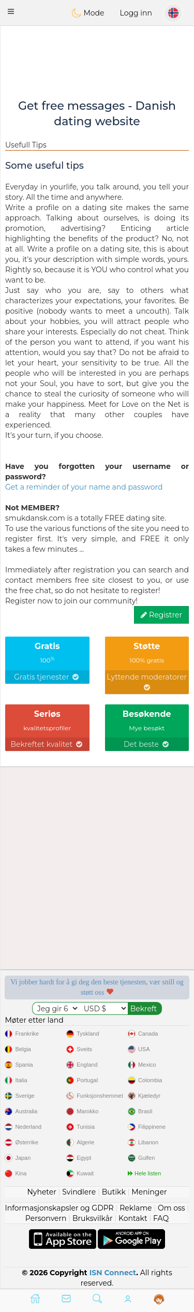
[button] (11, 11)
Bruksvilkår (92, 1218)
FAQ (161, 1218)
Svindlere (79, 1192)
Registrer (161, 615)
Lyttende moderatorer (147, 681)
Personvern (46, 1218)
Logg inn (136, 13)
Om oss (171, 1208)
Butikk (114, 1192)
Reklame (136, 1208)
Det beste (147, 744)
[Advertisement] (97, 54)
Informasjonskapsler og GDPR (59, 1208)
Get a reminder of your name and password (83, 487)
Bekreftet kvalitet (47, 744)
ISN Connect (113, 1272)
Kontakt (132, 1218)
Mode (88, 13)
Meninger (149, 1192)
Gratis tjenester (47, 677)
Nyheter (41, 1192)
